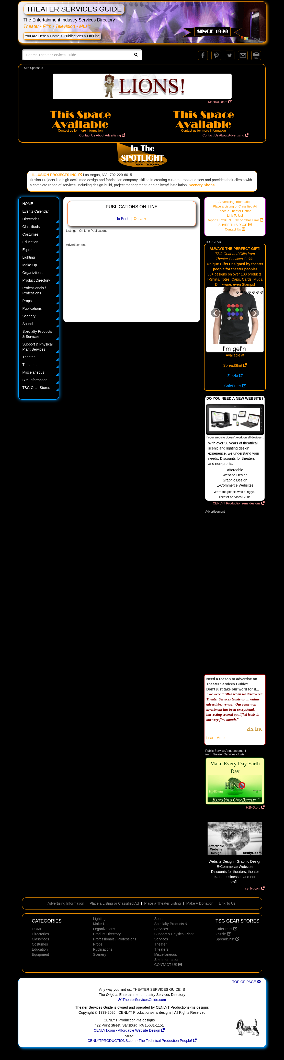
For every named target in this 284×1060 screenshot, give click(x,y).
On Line (140, 218)
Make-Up (29, 265)
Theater (28, 357)
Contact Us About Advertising (102, 135)
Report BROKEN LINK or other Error (235, 220)
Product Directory (36, 280)
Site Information (35, 380)
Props (27, 301)
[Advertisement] (132, 285)
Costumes (30, 234)
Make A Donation (199, 903)
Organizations (104, 929)
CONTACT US (168, 965)
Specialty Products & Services (37, 334)
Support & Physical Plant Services (37, 346)
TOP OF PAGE (246, 982)
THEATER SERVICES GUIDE (74, 9)
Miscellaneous (165, 954)
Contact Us (235, 229)
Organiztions (32, 273)
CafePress (235, 386)
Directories (31, 219)
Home (55, 36)
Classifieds (31, 227)
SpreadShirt (235, 365)
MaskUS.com (219, 102)
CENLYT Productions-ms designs (239, 503)
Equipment (31, 250)
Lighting (28, 257)
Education (30, 242)
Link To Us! (235, 215)
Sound (27, 324)
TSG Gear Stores (36, 388)
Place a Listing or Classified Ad (235, 206)
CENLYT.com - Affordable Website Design (129, 1030)
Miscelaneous (33, 372)
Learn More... (217, 738)
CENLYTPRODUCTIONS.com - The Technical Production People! (141, 1041)
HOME (27, 204)
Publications (73, 36)
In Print (122, 218)
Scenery (29, 316)
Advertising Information (235, 202)
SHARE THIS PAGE (235, 225)
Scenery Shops (201, 185)
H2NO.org (255, 807)
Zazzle (235, 376)
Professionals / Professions (34, 290)
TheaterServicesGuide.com (142, 1000)
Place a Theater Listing (235, 211)
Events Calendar (35, 211)
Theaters (29, 365)
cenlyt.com (255, 888)
